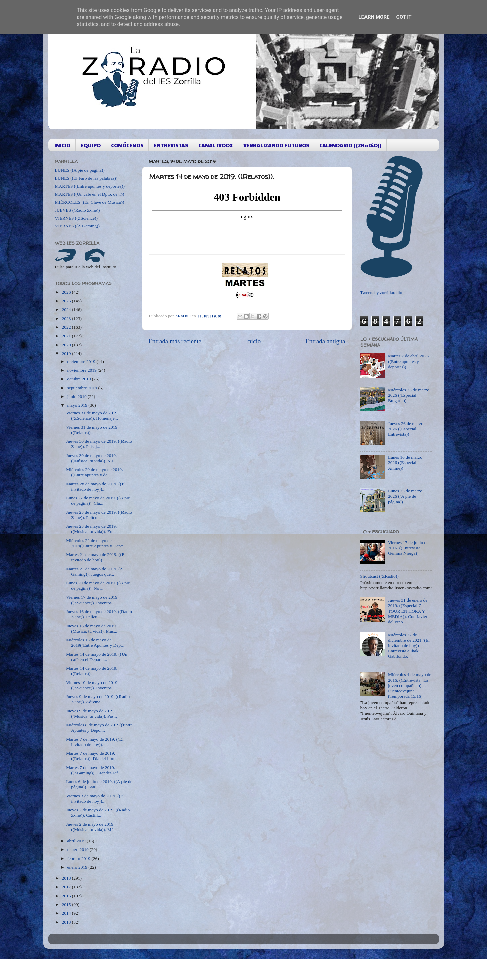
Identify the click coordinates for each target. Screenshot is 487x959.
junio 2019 (77, 396)
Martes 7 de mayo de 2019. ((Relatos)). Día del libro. (91, 756)
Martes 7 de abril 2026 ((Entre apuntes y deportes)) (408, 361)
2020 (67, 344)
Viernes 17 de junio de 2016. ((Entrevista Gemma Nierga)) (408, 548)
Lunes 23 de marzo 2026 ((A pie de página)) (405, 496)
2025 (67, 300)
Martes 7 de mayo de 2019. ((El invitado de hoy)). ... (94, 742)
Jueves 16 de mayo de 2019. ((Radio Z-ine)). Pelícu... (99, 614)
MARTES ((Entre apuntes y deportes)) (90, 186)
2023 (67, 318)
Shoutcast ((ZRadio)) (379, 576)
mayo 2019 (78, 405)
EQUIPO (91, 145)
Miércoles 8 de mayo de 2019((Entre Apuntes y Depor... (99, 727)
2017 (67, 886)
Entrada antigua (325, 341)
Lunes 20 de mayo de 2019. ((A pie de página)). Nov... (98, 585)
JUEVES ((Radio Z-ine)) (77, 210)
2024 (67, 309)
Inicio (253, 341)
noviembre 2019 (82, 370)
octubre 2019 (79, 378)
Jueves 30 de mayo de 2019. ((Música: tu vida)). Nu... (91, 458)
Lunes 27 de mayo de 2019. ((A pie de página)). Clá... (98, 500)
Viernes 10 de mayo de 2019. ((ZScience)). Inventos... (92, 685)
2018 (67, 878)
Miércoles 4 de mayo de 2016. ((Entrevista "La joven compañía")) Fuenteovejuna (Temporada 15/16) (409, 685)
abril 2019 (77, 840)
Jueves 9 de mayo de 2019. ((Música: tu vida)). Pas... (91, 713)
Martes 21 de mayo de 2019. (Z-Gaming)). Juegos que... (95, 571)
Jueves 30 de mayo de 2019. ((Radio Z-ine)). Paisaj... (99, 444)
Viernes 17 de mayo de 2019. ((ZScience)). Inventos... (92, 600)
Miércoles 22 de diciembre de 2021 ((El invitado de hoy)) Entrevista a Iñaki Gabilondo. (409, 645)
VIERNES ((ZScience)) (76, 218)
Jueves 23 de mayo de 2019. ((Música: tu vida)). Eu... (91, 529)
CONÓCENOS (127, 145)
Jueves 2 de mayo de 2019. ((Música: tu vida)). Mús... (92, 827)
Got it (403, 17)
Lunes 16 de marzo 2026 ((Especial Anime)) (405, 462)
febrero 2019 (79, 858)
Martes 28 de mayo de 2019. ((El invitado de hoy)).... (96, 486)
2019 (67, 353)
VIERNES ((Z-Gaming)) (77, 225)
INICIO (62, 145)
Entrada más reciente (175, 341)
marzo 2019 (78, 849)
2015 (67, 904)
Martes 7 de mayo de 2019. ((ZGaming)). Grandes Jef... (93, 770)
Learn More (373, 17)
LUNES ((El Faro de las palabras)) (86, 178)
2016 (67, 895)
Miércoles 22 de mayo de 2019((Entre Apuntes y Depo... (96, 543)
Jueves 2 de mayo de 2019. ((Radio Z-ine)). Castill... (98, 812)
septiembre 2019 (82, 387)
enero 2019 (78, 867)
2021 (67, 335)
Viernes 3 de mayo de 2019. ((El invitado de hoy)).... (95, 798)
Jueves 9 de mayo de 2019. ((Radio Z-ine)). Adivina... (98, 699)
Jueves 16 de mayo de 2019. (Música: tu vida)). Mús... (91, 628)
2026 (67, 292)
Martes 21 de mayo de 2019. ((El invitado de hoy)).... (96, 557)
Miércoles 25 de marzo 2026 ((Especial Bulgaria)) (408, 395)
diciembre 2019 (82, 361)
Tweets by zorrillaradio (381, 292)
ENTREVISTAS (171, 145)
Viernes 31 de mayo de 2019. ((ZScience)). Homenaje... (92, 415)
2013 (67, 922)
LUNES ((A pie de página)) (80, 170)
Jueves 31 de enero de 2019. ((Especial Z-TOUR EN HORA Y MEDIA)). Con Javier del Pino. (407, 610)
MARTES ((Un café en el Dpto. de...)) (89, 194)
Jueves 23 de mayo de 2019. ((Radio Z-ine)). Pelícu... (99, 515)
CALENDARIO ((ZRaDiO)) (350, 145)
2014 (67, 913)
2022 (67, 327)
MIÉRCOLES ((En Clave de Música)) (89, 202)
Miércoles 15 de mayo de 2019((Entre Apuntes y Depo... (96, 642)
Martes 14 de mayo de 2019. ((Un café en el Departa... (96, 657)
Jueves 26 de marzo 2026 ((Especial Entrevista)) (405, 429)
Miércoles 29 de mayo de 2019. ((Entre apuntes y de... (94, 472)
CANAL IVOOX (215, 145)
